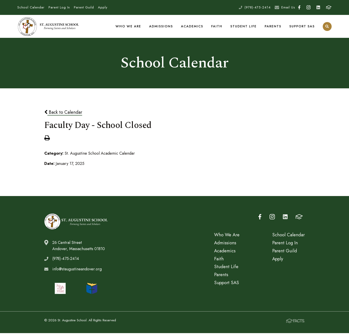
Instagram (308, 7)
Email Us (288, 7)
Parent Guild (84, 7)
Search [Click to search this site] (327, 28)
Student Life (243, 27)
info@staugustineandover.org (77, 272)
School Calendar (31, 7)
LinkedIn (318, 7)
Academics (192, 27)
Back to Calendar (63, 115)
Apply (103, 7)
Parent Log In (59, 7)
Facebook (299, 7)
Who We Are (128, 27)
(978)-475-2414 (257, 7)
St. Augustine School (48, 28)
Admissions (161, 27)
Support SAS (302, 27)
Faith (216, 27)
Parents (273, 27)
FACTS (328, 7)
